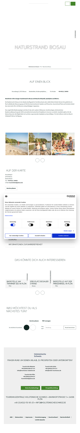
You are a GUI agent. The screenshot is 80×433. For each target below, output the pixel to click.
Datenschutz (19, 417)
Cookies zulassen (63, 235)
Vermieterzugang (40, 417)
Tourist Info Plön (30, 374)
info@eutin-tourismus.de (53, 370)
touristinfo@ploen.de (16, 182)
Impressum (28, 417)
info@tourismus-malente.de (26, 370)
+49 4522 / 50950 (63, 91)
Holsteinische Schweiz (34, 66)
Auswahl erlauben (40, 235)
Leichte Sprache (40, 420)
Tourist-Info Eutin (50, 366)
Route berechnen (70, 327)
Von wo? (42, 327)
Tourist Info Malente (28, 366)
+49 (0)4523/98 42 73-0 (28, 368)
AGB (11, 417)
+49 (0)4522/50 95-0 (29, 376)
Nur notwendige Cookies (16, 235)
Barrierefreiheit (65, 417)
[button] (67, 4)
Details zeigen (68, 230)
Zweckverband (53, 417)
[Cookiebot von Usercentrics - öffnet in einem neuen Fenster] (68, 196)
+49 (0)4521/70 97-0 (51, 368)
